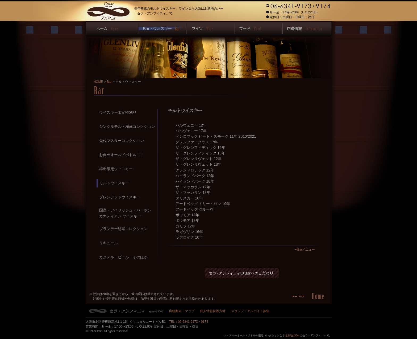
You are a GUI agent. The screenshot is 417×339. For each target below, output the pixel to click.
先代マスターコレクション (121, 140)
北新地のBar (292, 335)
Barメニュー (306, 249)
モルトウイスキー (114, 183)
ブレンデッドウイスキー (119, 197)
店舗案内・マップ (181, 311)
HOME (98, 82)
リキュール (108, 243)
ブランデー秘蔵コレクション (123, 229)
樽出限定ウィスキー (116, 169)
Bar (109, 82)
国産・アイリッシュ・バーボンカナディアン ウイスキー (125, 213)
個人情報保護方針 (213, 311)
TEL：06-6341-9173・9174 (188, 322)
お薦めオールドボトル (120, 155)
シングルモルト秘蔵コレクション (127, 126)
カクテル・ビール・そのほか (123, 257)
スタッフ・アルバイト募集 (250, 311)
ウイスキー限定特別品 (117, 112)
